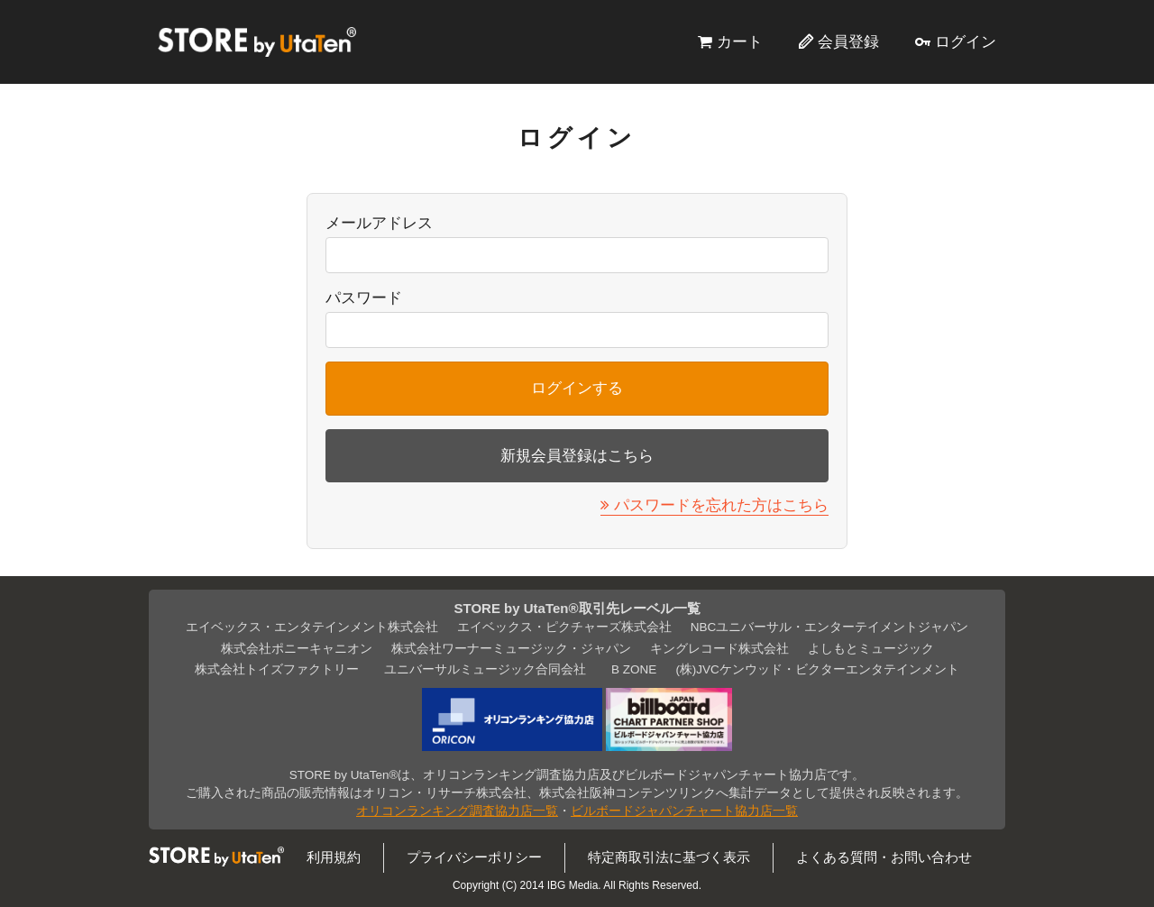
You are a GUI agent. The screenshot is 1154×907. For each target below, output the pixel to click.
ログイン (965, 41)
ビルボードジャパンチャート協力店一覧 (684, 811)
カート (740, 41)
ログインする (577, 388)
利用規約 (334, 857)
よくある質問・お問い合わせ (884, 857)
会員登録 (848, 41)
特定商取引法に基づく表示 (669, 857)
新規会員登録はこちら (577, 455)
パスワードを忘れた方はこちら (721, 505)
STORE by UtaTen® (257, 41)
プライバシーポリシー (474, 857)
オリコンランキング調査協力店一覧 (457, 811)
